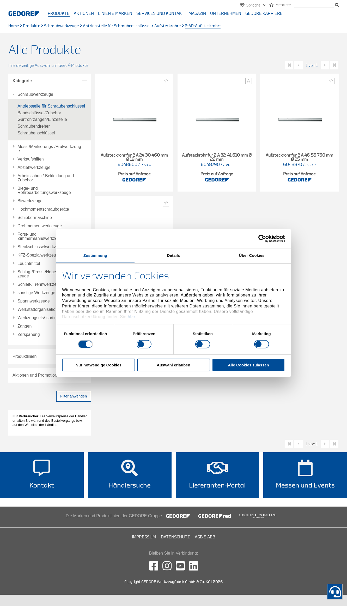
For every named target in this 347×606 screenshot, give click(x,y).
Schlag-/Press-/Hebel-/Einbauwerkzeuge (49, 274)
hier (132, 316)
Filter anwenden (73, 396)
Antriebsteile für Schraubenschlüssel (116, 26)
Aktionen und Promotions (36, 375)
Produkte (59, 13)
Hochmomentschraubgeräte (43, 209)
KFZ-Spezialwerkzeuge (38, 255)
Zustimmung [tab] (95, 255)
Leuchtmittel (28, 264)
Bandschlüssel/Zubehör (39, 113)
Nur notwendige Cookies (98, 365)
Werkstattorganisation (37, 309)
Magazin (197, 13)
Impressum (144, 537)
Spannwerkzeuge (33, 301)
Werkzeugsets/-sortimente (41, 318)
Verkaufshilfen (30, 159)
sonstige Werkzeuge (36, 293)
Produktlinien (25, 356)
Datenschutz (175, 537)
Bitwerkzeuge (29, 201)
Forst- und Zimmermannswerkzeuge (40, 236)
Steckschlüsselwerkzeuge (41, 247)
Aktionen (84, 13)
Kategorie (22, 81)
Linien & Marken (115, 13)
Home (13, 26)
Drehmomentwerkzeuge (39, 226)
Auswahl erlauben (173, 365)
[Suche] (314, 5)
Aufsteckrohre (167, 26)
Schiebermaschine (34, 218)
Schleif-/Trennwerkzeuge (40, 284)
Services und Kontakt (160, 13)
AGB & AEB (205, 537)
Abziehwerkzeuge (33, 167)
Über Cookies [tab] (252, 255)
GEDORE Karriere (264, 13)
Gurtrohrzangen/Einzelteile (42, 119)
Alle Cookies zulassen (248, 365)
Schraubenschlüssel (36, 133)
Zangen (24, 326)
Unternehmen (225, 13)
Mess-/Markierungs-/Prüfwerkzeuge (49, 149)
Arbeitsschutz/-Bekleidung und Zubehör (45, 178)
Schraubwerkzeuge (61, 26)
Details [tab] (173, 255)
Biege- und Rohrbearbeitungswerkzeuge (44, 190)
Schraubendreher (33, 126)
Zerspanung (28, 334)
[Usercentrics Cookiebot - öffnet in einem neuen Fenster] (262, 238)
